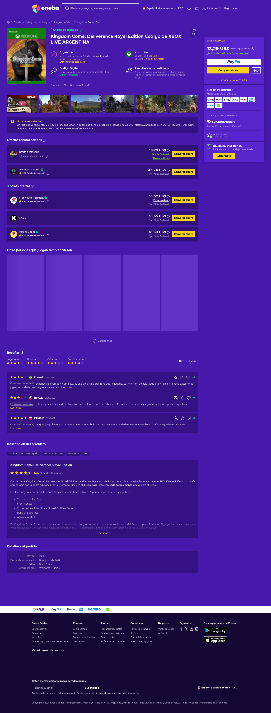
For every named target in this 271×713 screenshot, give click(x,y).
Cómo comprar (80, 629)
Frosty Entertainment (31, 206)
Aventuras (73, 462)
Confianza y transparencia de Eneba (50, 641)
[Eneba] (45, 8)
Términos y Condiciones (165, 703)
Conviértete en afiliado (141, 637)
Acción (13, 462)
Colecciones (79, 633)
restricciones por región (71, 68)
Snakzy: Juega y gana (141, 641)
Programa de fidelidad (84, 637)
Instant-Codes (27, 240)
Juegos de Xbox (63, 31)
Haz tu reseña (188, 370)
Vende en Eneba (166, 629)
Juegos (45, 31)
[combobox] (100, 8)
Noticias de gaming (140, 629)
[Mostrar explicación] (48, 182)
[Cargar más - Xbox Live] (129, 63)
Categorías (31, 31)
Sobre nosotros (39, 629)
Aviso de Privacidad (106, 693)
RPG (86, 462)
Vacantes (36, 637)
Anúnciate (163, 633)
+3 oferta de (234, 89)
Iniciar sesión (212, 8)
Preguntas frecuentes (111, 629)
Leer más (102, 542)
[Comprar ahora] (234, 70)
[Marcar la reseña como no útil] (188, 386)
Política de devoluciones (113, 641)
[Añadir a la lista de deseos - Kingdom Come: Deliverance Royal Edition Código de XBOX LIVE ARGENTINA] (194, 42)
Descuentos (79, 641)
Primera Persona (53, 462)
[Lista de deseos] (189, 8)
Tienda (17, 31)
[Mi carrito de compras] (196, 8)
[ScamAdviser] (221, 130)
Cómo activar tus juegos (113, 633)
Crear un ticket (108, 637)
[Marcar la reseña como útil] (181, 386)
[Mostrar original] (175, 386)
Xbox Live (152, 65)
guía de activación (155, 68)
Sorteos (134, 633)
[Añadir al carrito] (256, 79)
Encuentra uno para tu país (73, 70)
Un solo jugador (30, 462)
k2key (22, 227)
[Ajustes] (163, 8)
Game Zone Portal (29, 178)
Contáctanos (38, 633)
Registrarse (230, 8)
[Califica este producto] (22, 482)
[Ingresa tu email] (57, 688)
